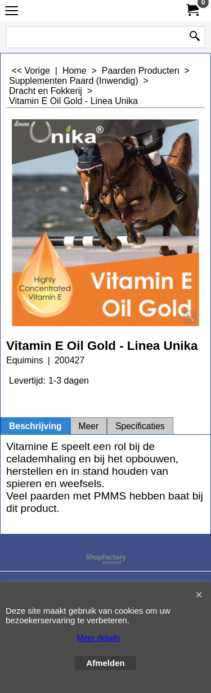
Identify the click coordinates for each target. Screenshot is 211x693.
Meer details (98, 637)
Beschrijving (35, 426)
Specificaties (140, 426)
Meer (89, 426)
